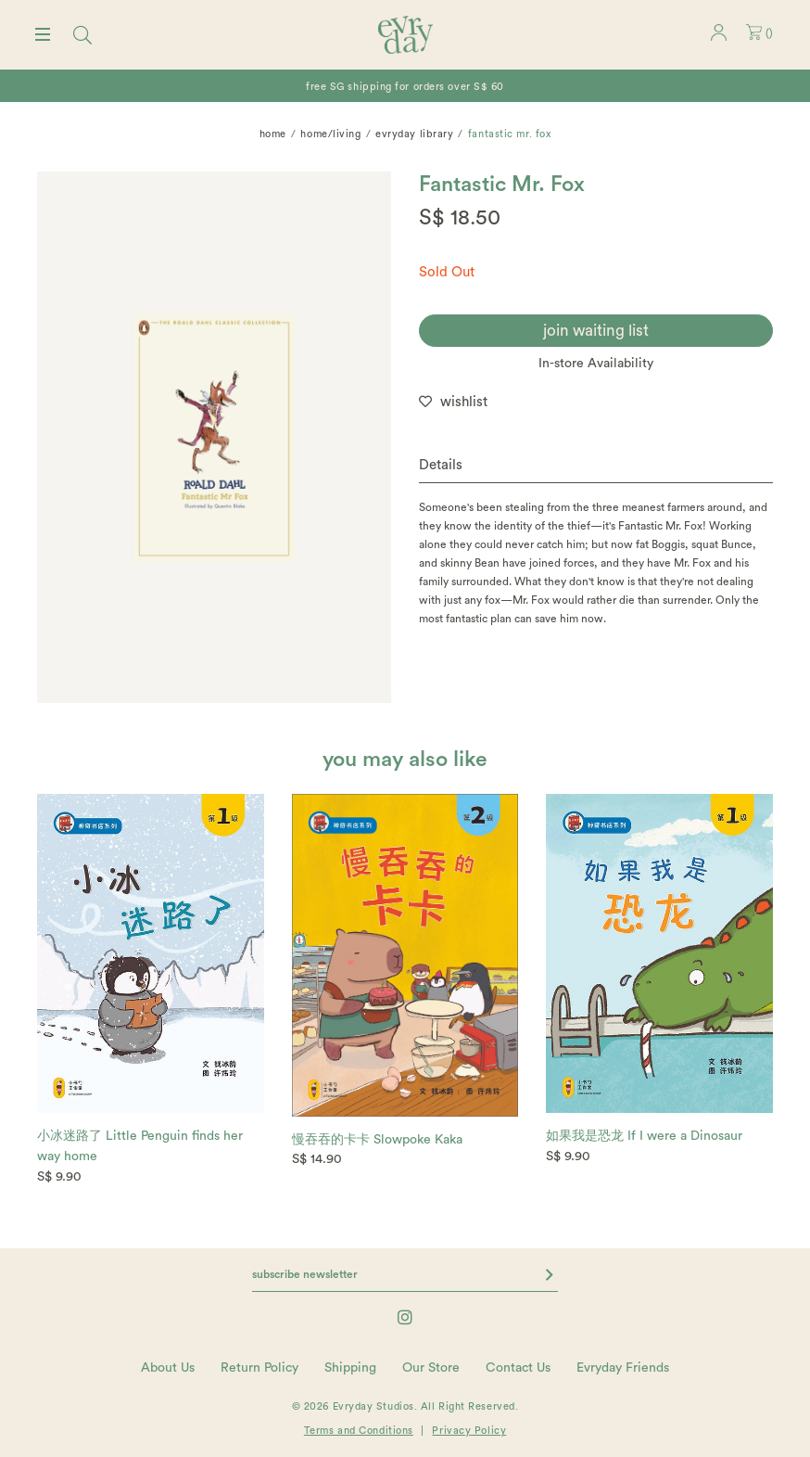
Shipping (350, 1367)
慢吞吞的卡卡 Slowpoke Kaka (377, 1139)
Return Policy (259, 1367)
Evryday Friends (622, 1367)
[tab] (596, 466)
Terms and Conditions (358, 1430)
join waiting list (596, 331)
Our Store (431, 1367)
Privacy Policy (469, 1430)
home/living (330, 134)
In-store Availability (595, 363)
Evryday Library (414, 134)
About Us (168, 1367)
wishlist (463, 402)
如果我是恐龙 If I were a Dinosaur (644, 1136)
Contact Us (518, 1367)
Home (272, 134)
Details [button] (440, 465)
